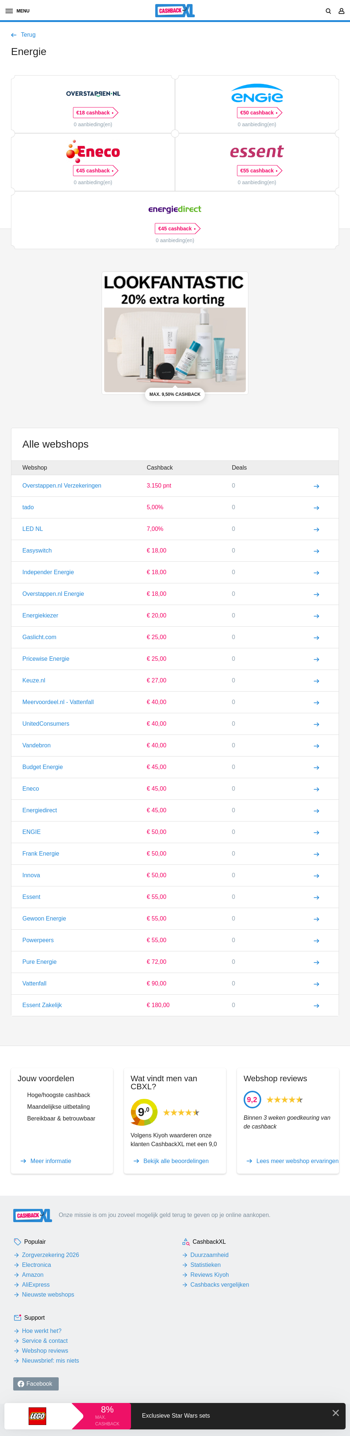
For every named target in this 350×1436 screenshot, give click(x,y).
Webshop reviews (45, 1351)
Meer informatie (50, 1161)
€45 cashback (94, 170)
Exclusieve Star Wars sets (176, 1416)
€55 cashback (258, 170)
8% (107, 1409)
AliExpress (36, 1285)
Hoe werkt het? (42, 1331)
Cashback (160, 467)
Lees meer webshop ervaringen (297, 1161)
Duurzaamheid (209, 1255)
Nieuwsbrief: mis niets (50, 1360)
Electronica (36, 1265)
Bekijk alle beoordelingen (176, 1161)
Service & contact (45, 1341)
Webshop (34, 467)
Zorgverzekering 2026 (50, 1255)
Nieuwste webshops (48, 1294)
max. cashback (107, 1420)
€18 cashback (94, 112)
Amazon (33, 1275)
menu (17, 11)
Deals (239, 467)
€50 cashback (258, 112)
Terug (28, 35)
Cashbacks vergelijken (219, 1285)
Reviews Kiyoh (209, 1275)
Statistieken (205, 1265)
